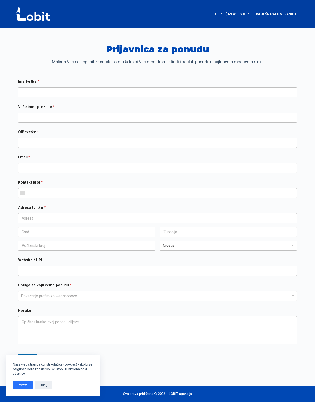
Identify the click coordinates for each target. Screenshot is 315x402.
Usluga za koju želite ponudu (44, 285)
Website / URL (30, 260)
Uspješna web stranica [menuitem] (275, 14)
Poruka (24, 310)
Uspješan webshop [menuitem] (232, 14)
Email (24, 157)
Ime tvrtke (28, 81)
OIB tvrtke (28, 132)
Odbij (43, 385)
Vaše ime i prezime (36, 107)
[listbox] (157, 296)
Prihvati (23, 385)
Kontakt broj (30, 182)
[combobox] (23, 193)
